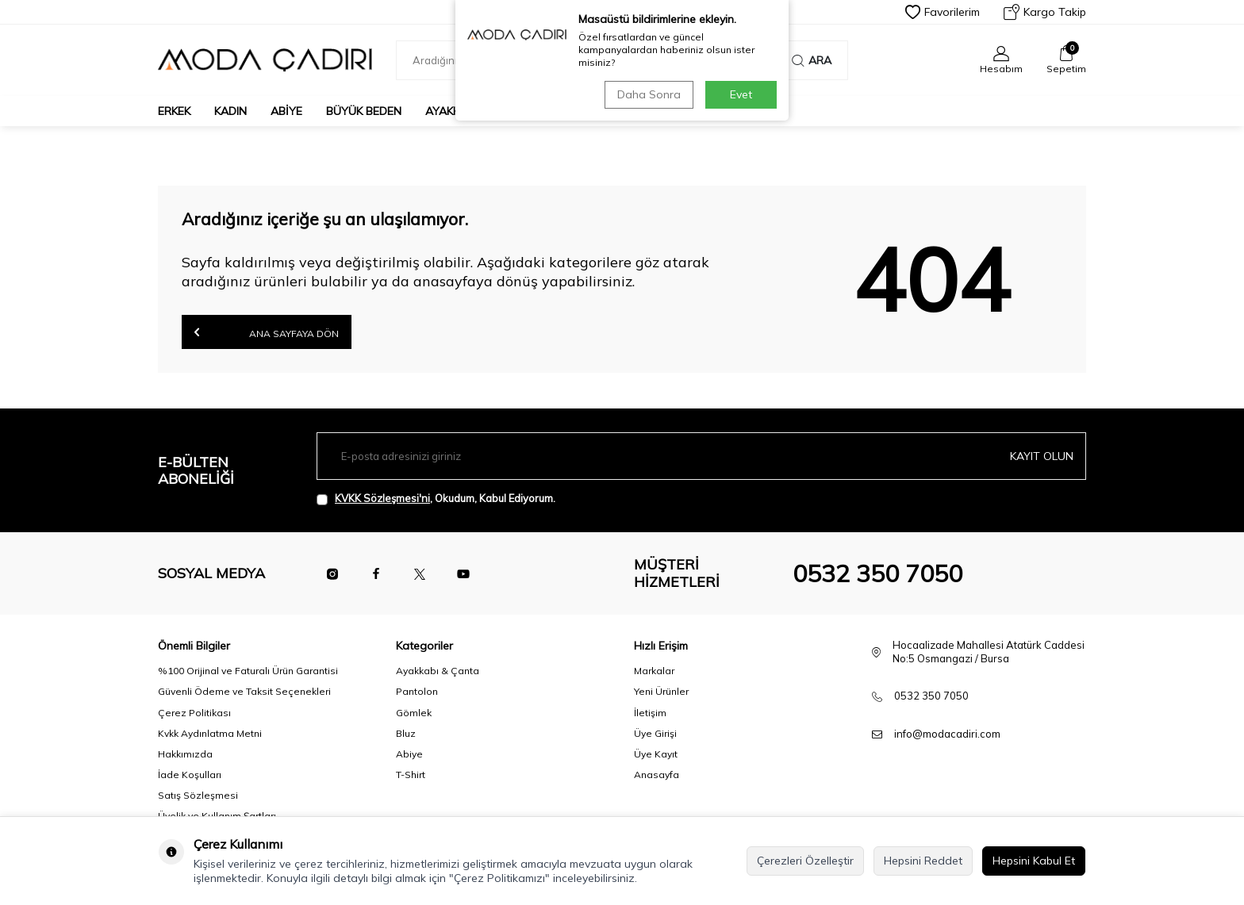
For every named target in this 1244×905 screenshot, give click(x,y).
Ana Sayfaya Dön (266, 332)
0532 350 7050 (877, 573)
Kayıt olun (1041, 456)
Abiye (286, 111)
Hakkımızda (185, 754)
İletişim (650, 713)
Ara (811, 60)
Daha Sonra (649, 94)
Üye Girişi (655, 733)
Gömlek (414, 713)
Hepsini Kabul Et (1034, 860)
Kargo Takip (1045, 12)
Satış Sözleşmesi (198, 795)
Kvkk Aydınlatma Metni (210, 733)
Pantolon (417, 691)
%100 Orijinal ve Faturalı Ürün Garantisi (248, 671)
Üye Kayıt (656, 754)
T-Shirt (410, 774)
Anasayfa (656, 774)
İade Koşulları (189, 774)
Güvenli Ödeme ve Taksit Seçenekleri (244, 691)
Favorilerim (942, 12)
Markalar (654, 671)
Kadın (230, 111)
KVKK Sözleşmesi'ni (382, 498)
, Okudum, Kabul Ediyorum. (436, 498)
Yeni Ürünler (661, 691)
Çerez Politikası (194, 713)
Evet (741, 94)
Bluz (406, 733)
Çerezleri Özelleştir (805, 860)
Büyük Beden (363, 111)
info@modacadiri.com (947, 733)
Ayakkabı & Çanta (437, 671)
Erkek (174, 111)
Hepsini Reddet (923, 860)
